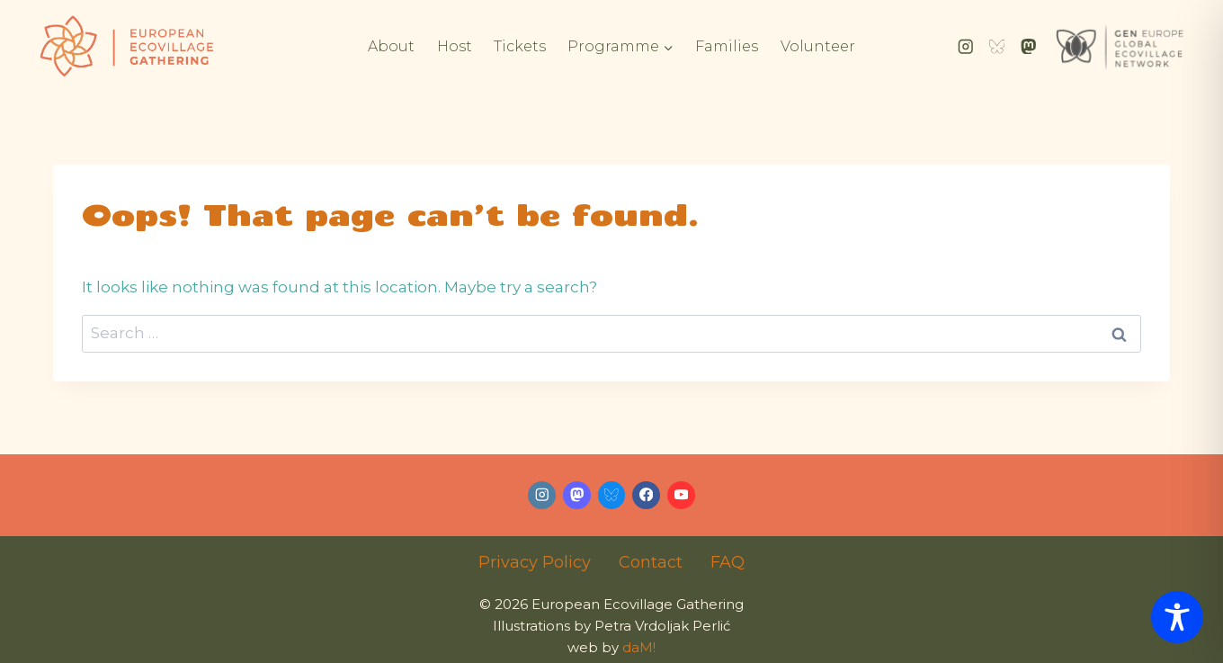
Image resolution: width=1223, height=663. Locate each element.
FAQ (727, 562)
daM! (639, 647)
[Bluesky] (997, 46)
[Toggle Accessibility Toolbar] (1177, 617)
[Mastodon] (1028, 46)
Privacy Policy (534, 562)
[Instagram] (965, 46)
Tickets (520, 46)
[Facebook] (646, 495)
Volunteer (818, 46)
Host (454, 46)
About (391, 46)
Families (726, 46)
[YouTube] (681, 495)
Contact (651, 562)
